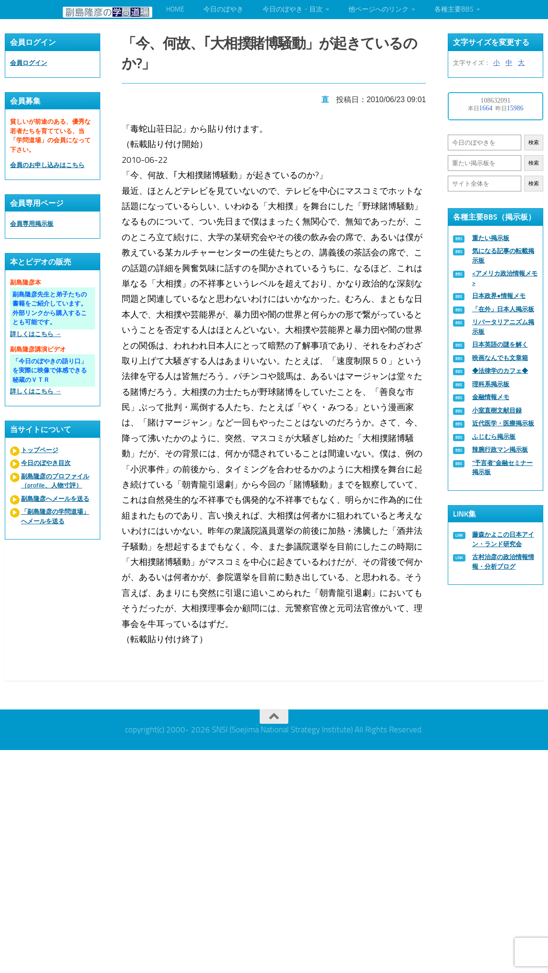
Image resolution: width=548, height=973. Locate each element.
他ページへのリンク (378, 9)
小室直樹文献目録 (497, 410)
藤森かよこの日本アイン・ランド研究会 (503, 539)
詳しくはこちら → (35, 334)
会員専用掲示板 (31, 223)
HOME (175, 9)
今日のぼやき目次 (46, 462)
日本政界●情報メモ (499, 295)
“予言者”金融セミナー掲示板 (502, 467)
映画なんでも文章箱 (500, 357)
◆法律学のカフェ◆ (500, 370)
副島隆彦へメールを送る (55, 498)
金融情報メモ (490, 397)
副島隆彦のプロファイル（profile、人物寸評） (55, 481)
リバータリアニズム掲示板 (503, 326)
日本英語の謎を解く (500, 344)
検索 (533, 142)
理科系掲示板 (490, 384)
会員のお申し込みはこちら (47, 165)
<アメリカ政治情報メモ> (504, 278)
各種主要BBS (454, 9)
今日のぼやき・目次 (293, 9)
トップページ (39, 450)
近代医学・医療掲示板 (503, 423)
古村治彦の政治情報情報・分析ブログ (503, 561)
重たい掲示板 (490, 238)
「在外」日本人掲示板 (503, 309)
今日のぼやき (223, 9)
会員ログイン (28, 62)
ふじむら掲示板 (494, 436)
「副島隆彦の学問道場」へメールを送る (55, 516)
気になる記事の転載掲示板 (503, 255)
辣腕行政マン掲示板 (500, 449)
